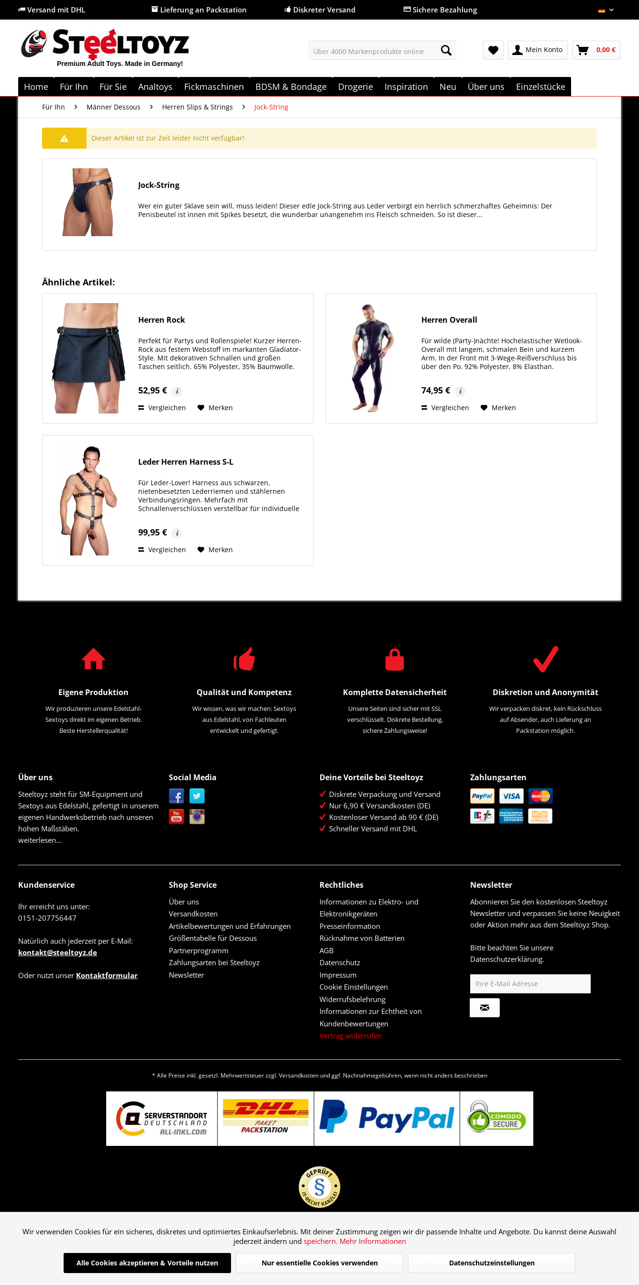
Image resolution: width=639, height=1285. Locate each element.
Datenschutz (340, 962)
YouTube (177, 817)
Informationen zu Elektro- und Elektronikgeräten (369, 908)
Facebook (177, 796)
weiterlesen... (40, 840)
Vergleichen (162, 407)
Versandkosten (193, 913)
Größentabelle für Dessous (213, 938)
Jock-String (158, 185)
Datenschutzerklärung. (507, 959)
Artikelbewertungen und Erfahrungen (230, 926)
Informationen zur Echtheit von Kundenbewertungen (371, 1017)
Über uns (184, 901)
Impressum (338, 975)
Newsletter (186, 975)
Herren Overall (449, 320)
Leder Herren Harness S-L (185, 462)
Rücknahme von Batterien (362, 938)
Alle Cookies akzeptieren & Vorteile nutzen (147, 1262)
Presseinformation (350, 926)
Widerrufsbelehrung (353, 999)
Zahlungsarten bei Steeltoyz (214, 962)
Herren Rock (161, 320)
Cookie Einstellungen (354, 986)
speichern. (322, 1241)
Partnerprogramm (199, 950)
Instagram (197, 817)
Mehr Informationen (373, 1241)
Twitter (197, 796)
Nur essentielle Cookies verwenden (320, 1262)
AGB (327, 950)
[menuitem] (382, 50)
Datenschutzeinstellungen (492, 1262)
